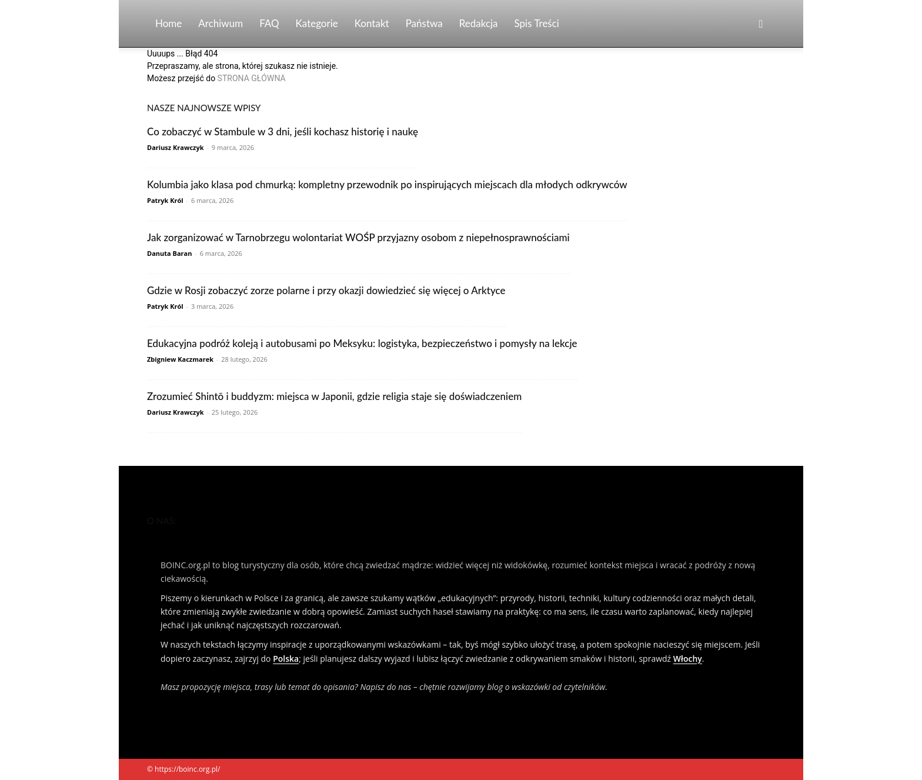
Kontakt (372, 23)
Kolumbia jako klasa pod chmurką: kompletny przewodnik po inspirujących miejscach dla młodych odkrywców (387, 184)
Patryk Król (165, 200)
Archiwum (220, 23)
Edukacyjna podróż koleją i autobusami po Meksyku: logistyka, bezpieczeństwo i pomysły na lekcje (362, 343)
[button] (761, 24)
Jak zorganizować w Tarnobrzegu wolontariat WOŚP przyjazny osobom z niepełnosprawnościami (358, 237)
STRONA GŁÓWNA (252, 78)
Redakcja (478, 23)
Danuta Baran (169, 253)
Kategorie (317, 23)
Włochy (687, 658)
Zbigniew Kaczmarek (180, 359)
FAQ (269, 23)
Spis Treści (537, 23)
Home (168, 23)
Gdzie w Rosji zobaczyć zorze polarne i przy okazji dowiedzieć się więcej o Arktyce (326, 290)
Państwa (424, 23)
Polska (286, 658)
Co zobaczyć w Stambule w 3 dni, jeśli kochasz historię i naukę (282, 131)
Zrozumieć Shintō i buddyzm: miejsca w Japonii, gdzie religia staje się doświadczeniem (334, 396)
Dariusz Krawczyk (175, 147)
